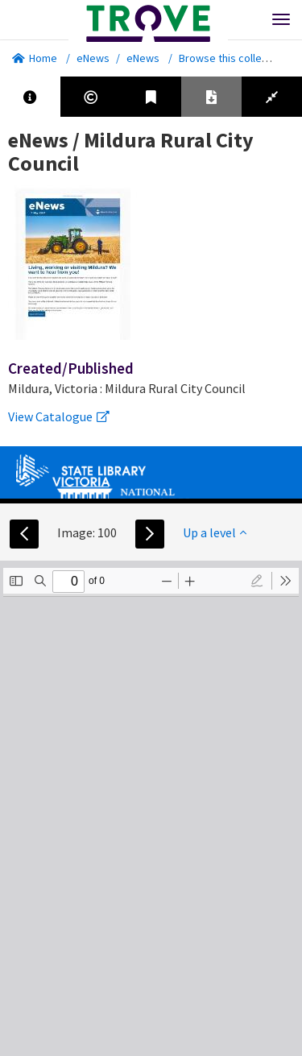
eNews (93, 58)
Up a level (214, 532)
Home (34, 58)
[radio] (257, 580)
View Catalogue (59, 416)
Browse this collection (238, 58)
